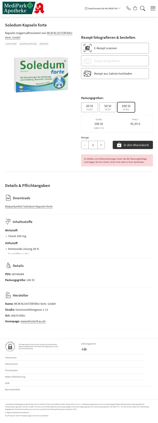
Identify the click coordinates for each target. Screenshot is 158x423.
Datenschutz (11, 363)
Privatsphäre (11, 370)
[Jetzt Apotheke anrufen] (126, 8)
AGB (7, 383)
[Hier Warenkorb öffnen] (134, 8)
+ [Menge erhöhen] (101, 145)
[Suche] (142, 8)
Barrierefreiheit (12, 389)
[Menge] (93, 145)
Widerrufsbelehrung (15, 376)
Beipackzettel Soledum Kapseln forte (29, 206)
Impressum (11, 357)
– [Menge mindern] (85, 145)
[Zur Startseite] (25, 8)
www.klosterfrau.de (33, 321)
